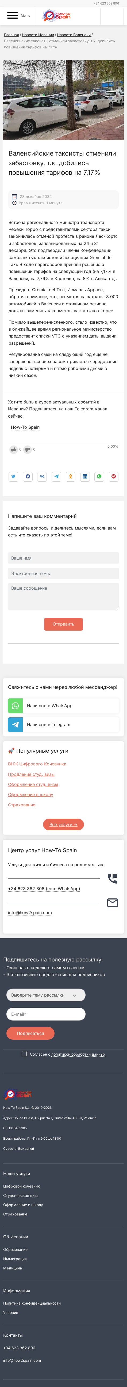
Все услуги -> (63, 824)
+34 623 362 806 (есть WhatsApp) (44, 888)
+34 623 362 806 (106, 3)
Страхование (21, 804)
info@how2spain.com (30, 912)
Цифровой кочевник (21, 1186)
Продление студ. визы (31, 774)
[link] (99, 477)
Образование (15, 1249)
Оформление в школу (30, 794)
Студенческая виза (21, 1195)
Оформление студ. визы (33, 784)
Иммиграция (15, 1258)
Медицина (12, 1268)
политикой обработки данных (78, 1054)
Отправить (63, 624)
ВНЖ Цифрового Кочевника (37, 764)
